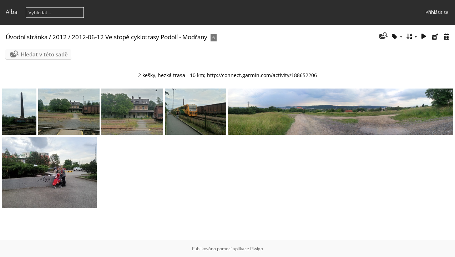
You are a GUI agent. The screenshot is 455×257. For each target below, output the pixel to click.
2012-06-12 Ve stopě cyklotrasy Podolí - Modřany (139, 37)
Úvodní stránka (26, 37)
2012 (59, 37)
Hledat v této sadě (44, 54)
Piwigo (256, 249)
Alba (11, 12)
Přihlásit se (436, 12)
